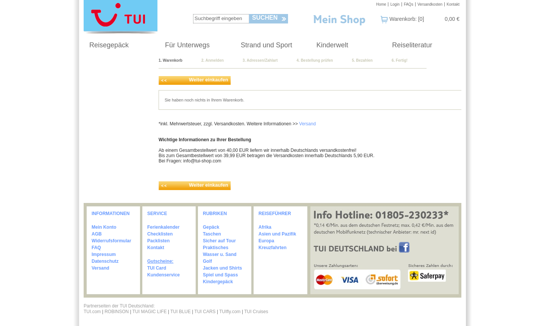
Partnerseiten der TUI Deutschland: (119, 306)
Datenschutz (105, 261)
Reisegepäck (109, 45)
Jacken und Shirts (222, 268)
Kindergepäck (218, 281)
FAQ (96, 247)
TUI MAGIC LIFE (150, 311)
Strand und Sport (266, 45)
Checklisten (160, 234)
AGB (97, 234)
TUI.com (92, 311)
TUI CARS (205, 311)
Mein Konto (104, 227)
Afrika (264, 227)
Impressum (104, 254)
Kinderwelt (332, 45)
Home (381, 4)
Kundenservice (163, 275)
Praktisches (215, 247)
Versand (307, 123)
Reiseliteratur (412, 45)
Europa (266, 240)
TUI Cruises (256, 311)
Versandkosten (429, 4)
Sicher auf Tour (219, 240)
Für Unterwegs (187, 45)
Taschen (212, 234)
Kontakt (453, 4)
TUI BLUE (180, 311)
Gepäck (211, 227)
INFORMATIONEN (110, 213)
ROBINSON (116, 311)
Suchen (265, 17)
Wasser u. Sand (220, 254)
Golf (207, 261)
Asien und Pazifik (277, 234)
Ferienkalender (163, 227)
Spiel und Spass (220, 275)
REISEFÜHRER (274, 213)
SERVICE (157, 213)
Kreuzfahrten (272, 247)
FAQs (408, 4)
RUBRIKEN (215, 213)
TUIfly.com (229, 311)
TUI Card (156, 268)
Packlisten (158, 240)
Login (394, 4)
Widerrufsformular (111, 240)
